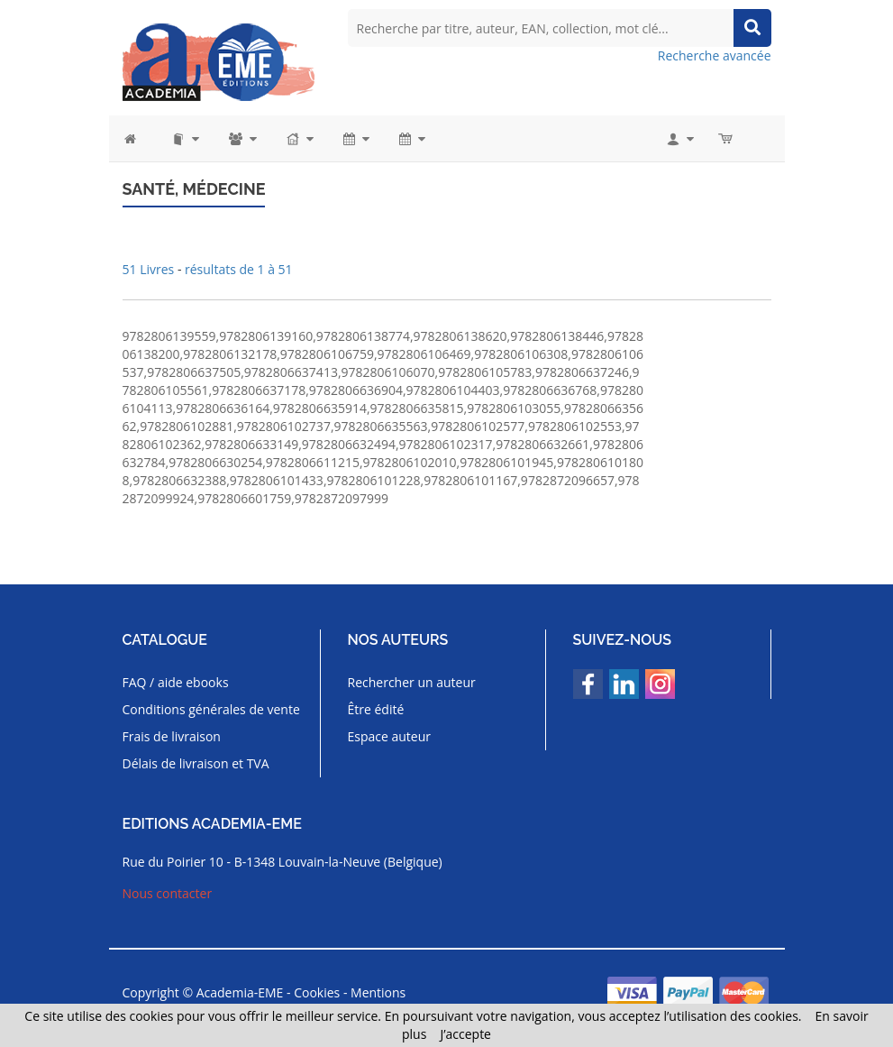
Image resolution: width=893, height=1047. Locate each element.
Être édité (376, 709)
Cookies (317, 992)
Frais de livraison (172, 736)
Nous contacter (168, 893)
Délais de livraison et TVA (196, 763)
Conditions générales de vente (211, 709)
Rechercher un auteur (412, 682)
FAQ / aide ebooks (176, 682)
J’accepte (465, 1033)
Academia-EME (240, 992)
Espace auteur (390, 736)
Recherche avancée (714, 55)
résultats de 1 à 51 (239, 269)
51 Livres (150, 269)
